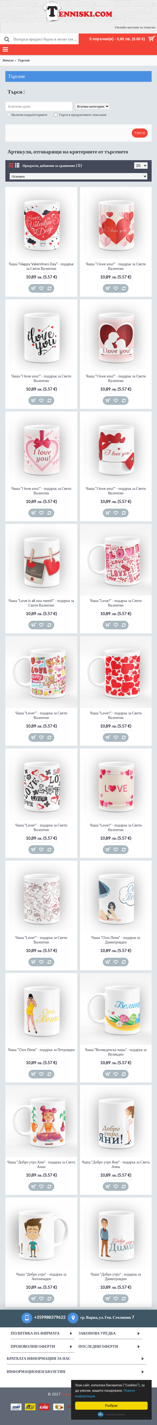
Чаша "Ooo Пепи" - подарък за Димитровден (115, 939)
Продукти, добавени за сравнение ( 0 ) (52, 165)
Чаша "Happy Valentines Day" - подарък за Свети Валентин (41, 266)
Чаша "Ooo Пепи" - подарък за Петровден (41, 1049)
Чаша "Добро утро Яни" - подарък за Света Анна (115, 1164)
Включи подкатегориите (27, 114)
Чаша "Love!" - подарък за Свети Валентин (116, 602)
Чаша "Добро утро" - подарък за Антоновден (41, 1276)
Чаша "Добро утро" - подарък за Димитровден (116, 1276)
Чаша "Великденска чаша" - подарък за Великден (116, 1051)
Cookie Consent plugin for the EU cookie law (111, 1414)
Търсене (24, 60)
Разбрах (111, 1405)
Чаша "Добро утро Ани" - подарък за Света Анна (41, 1164)
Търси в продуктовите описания (80, 114)
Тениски (67, 1394)
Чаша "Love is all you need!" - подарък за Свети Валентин (41, 602)
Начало (8, 60)
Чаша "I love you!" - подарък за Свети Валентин (116, 266)
